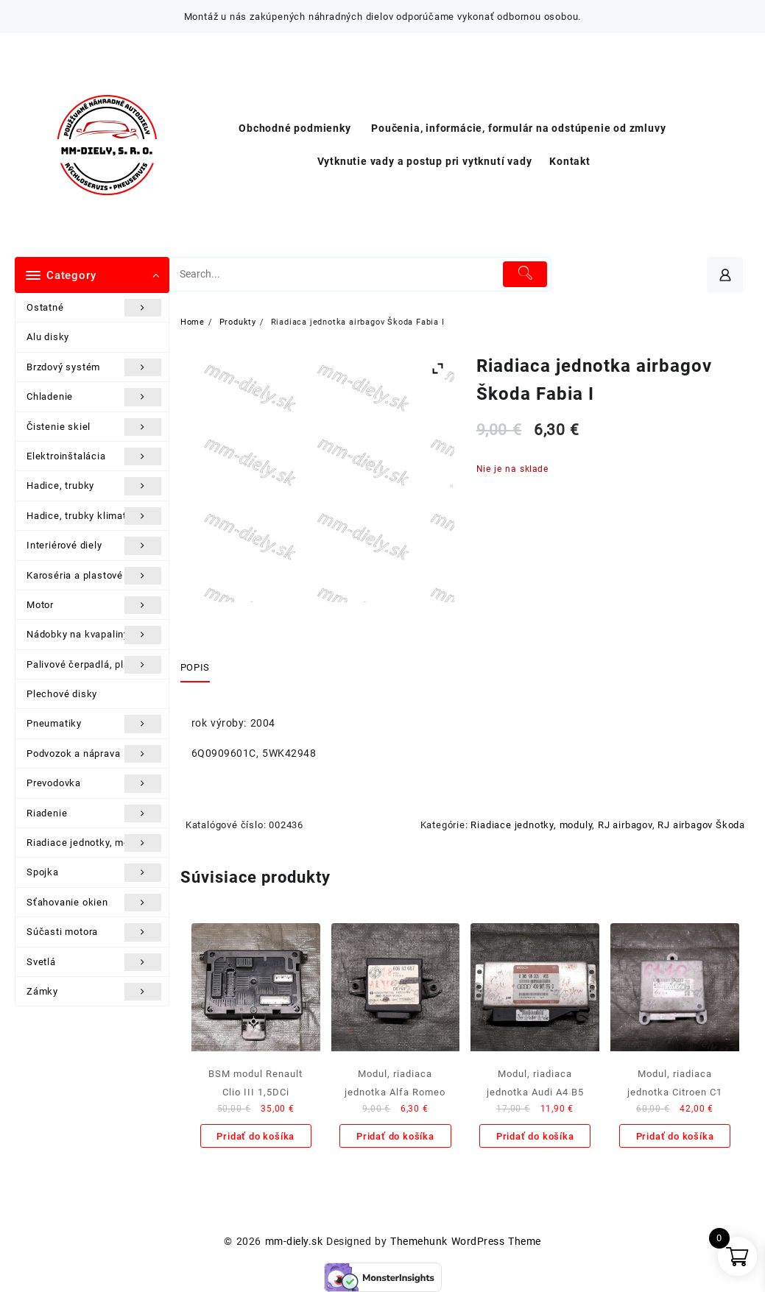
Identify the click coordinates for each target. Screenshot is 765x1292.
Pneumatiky (94, 724)
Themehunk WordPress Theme (465, 1241)
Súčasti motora (94, 932)
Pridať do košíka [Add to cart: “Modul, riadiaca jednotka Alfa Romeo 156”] (395, 1136)
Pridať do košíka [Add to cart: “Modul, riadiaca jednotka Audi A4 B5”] (535, 1136)
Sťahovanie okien (94, 902)
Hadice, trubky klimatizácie (94, 516)
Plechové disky (62, 693)
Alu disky (48, 336)
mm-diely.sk (293, 1241)
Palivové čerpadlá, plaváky (94, 665)
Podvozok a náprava (94, 754)
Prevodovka (94, 783)
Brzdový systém (94, 367)
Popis (195, 667)
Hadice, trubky (94, 486)
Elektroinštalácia (94, 456)
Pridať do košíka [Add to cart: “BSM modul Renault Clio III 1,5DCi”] (255, 1136)
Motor (94, 605)
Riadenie (94, 813)
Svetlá (94, 962)
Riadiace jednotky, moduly (94, 843)
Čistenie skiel (94, 427)
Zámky (94, 991)
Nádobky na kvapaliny (94, 634)
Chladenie (94, 397)
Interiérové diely (94, 545)
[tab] (200, 667)
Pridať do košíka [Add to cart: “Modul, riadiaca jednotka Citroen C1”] (675, 1136)
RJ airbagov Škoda (701, 824)
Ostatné (94, 308)
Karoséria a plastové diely (94, 576)
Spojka (94, 872)
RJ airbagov (625, 824)
